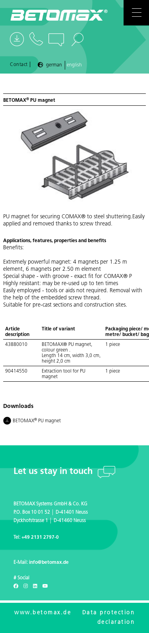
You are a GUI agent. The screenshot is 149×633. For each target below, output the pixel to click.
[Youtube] (45, 586)
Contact (19, 64)
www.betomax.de (42, 613)
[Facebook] (16, 586)
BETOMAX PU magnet (32, 421)
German (54, 65)
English (74, 65)
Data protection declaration (108, 617)
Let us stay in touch (54, 471)
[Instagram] (25, 586)
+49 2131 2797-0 (40, 537)
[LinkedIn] (35, 586)
